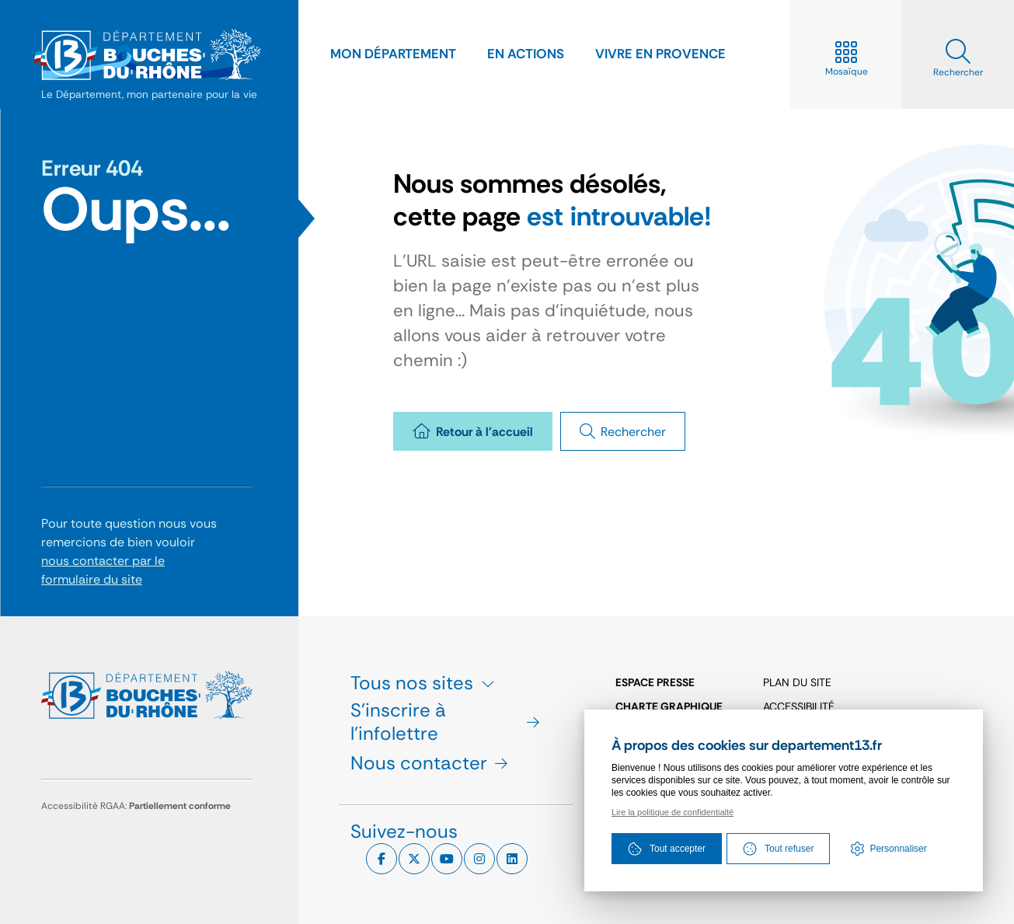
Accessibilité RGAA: (136, 806)
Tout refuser (778, 849)
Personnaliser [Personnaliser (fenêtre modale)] (897, 848)
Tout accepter (667, 849)
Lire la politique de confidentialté (672, 812)
